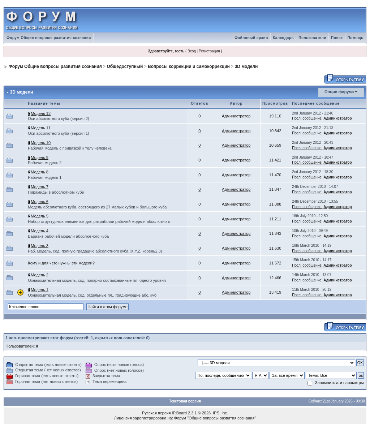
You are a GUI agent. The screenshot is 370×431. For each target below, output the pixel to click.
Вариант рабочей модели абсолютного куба (68, 236)
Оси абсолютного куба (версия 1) (58, 133)
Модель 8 (39, 172)
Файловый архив (251, 38)
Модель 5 (39, 216)
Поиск (337, 38)
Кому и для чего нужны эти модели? (61, 263)
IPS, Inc (220, 413)
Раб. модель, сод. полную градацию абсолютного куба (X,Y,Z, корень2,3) (95, 251)
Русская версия (156, 413)
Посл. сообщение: (307, 118)
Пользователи (312, 38)
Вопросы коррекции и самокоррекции (189, 66)
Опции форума (339, 92)
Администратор (236, 116)
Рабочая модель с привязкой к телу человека (69, 148)
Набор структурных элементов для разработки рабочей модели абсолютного (99, 221)
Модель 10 (41, 143)
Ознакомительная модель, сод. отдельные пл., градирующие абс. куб (92, 295)
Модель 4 (39, 231)
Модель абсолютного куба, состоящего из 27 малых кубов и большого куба (97, 207)
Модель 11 (41, 128)
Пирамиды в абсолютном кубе (56, 192)
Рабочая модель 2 (44, 162)
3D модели (246, 66)
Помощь (355, 38)
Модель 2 (39, 275)
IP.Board (179, 413)
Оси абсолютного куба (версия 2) (58, 118)
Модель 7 (39, 187)
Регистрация (209, 51)
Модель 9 (39, 157)
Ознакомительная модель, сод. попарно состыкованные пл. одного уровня (97, 280)
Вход (192, 51)
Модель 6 (39, 201)
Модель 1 (39, 290)
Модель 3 (39, 245)
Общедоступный (125, 66)
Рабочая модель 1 (44, 177)
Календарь (283, 38)
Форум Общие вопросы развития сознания (49, 38)
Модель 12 (41, 113)
